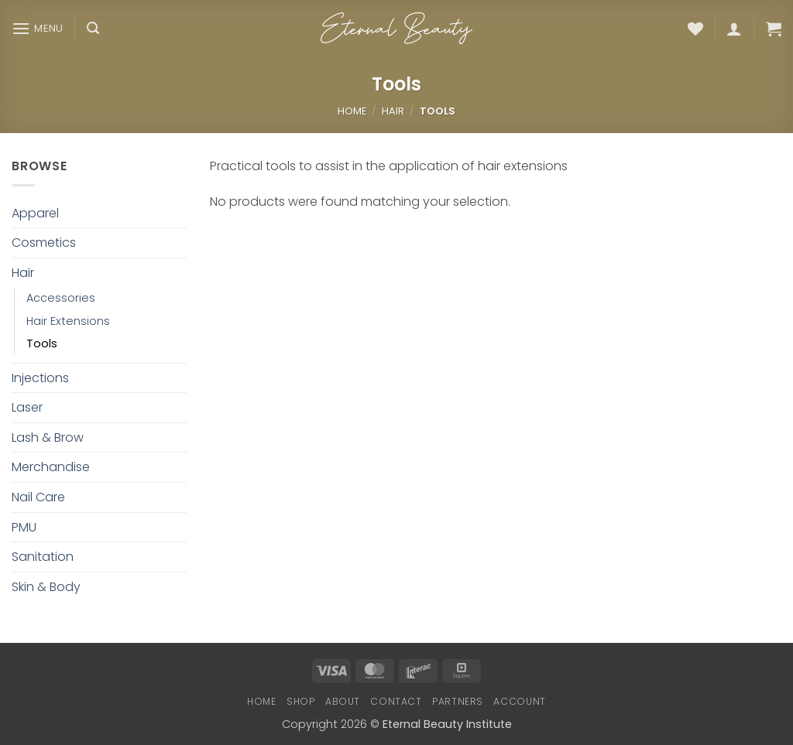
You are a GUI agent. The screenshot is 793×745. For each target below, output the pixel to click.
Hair (393, 111)
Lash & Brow (48, 437)
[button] (38, 28)
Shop (300, 701)
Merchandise (51, 467)
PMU (24, 527)
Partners (457, 701)
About (342, 701)
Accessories (60, 298)
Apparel (35, 213)
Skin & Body (46, 587)
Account (519, 701)
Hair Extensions (68, 321)
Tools (41, 343)
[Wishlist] (695, 29)
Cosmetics (44, 242)
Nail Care (38, 497)
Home (352, 111)
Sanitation (43, 557)
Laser (27, 407)
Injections (40, 378)
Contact (395, 701)
